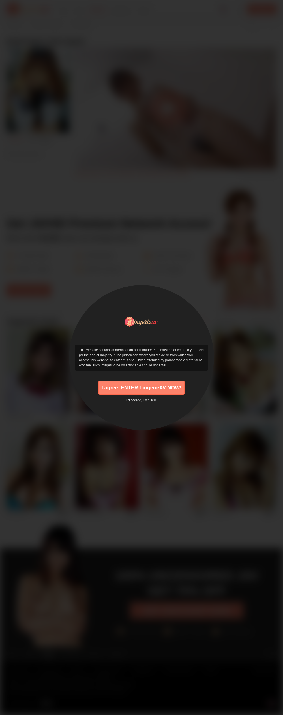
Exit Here (150, 400)
